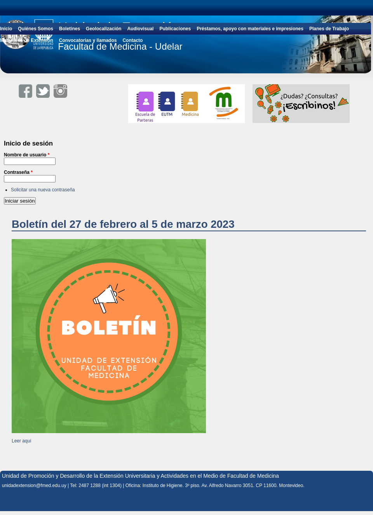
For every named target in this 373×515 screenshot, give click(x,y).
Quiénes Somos (35, 28)
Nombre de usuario (26, 155)
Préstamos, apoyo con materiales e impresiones (250, 28)
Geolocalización (103, 28)
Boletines (69, 28)
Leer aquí (21, 441)
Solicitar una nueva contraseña (43, 189)
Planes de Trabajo (329, 28)
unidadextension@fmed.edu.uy (34, 485)
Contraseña (18, 172)
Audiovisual (140, 28)
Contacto (132, 40)
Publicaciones (175, 28)
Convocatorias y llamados (88, 40)
